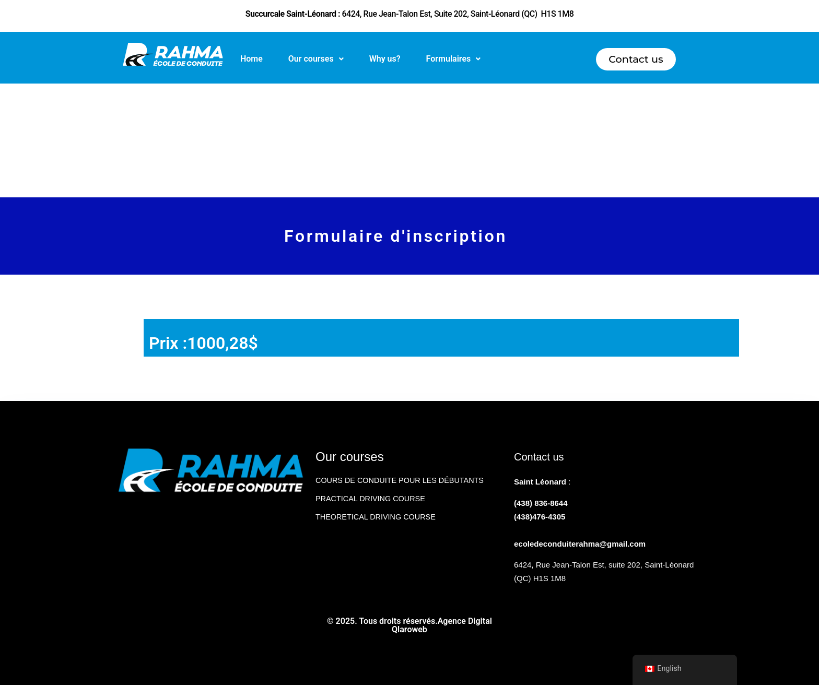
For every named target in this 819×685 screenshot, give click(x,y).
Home (251, 59)
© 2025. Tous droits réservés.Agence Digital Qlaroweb (409, 625)
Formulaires (453, 59)
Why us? (385, 59)
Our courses (316, 59)
